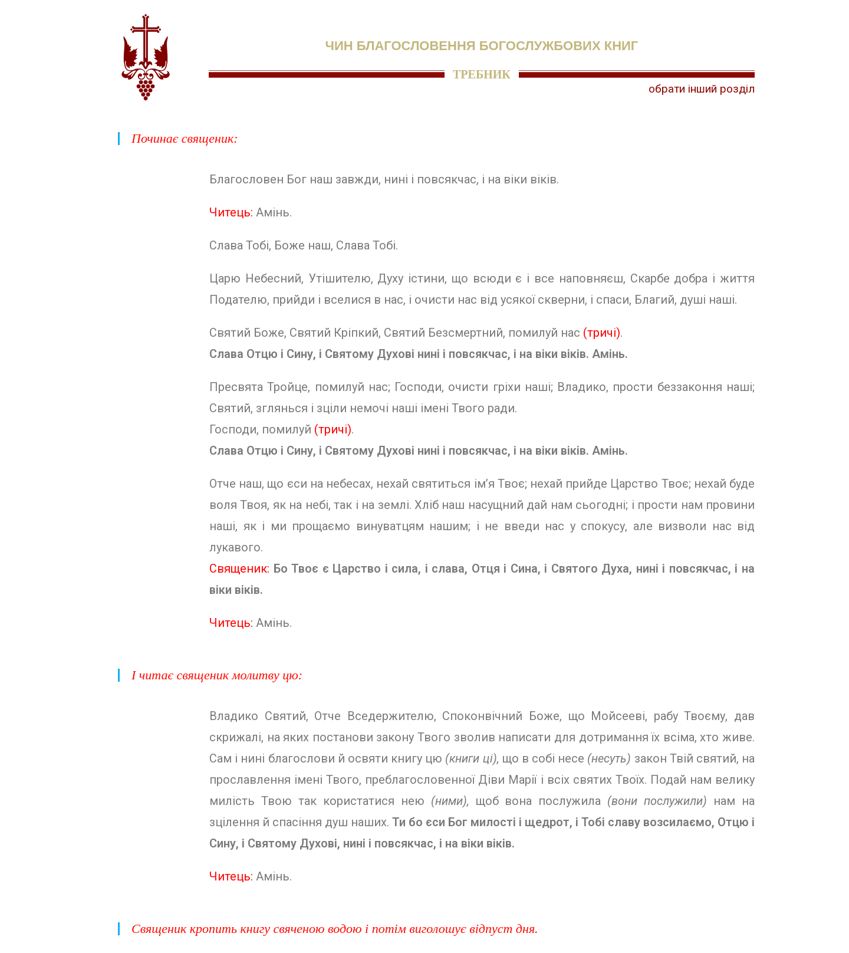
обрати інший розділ (702, 89)
